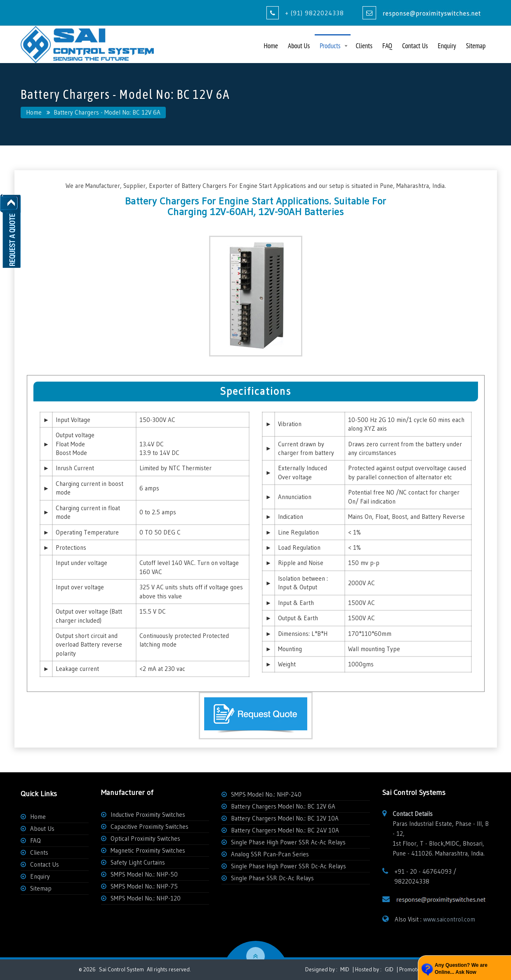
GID (389, 969)
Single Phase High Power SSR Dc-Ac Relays (288, 866)
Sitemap (476, 45)
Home (271, 45)
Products (330, 45)
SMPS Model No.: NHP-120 (146, 898)
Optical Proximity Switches (145, 838)
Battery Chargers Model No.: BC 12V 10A (285, 818)
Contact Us (415, 45)
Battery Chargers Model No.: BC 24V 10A (285, 830)
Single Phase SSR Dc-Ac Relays (272, 878)
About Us (299, 45)
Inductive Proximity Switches (148, 814)
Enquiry (447, 45)
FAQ (387, 45)
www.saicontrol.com (449, 919)
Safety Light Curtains (138, 862)
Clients (364, 45)
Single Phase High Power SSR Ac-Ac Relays (288, 842)
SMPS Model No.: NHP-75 (144, 886)
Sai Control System (121, 969)
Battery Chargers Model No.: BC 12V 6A (283, 806)
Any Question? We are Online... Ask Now (461, 968)
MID (344, 969)
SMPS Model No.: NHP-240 (266, 794)
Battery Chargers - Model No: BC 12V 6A (107, 112)
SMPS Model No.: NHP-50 (144, 874)
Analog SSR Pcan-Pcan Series (270, 854)
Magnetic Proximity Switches (148, 850)
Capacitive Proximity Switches (149, 826)
